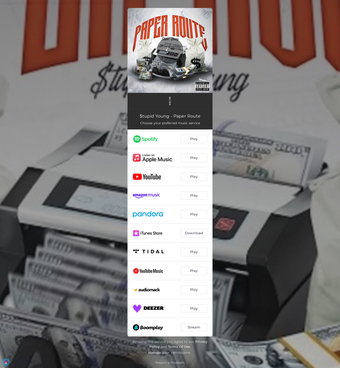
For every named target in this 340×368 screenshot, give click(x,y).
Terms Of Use (179, 347)
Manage (154, 352)
